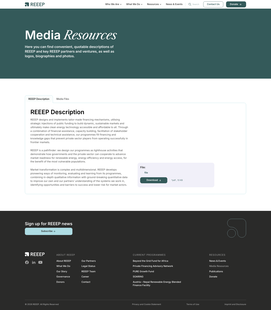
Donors (60, 282)
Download (154, 180)
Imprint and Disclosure (235, 304)
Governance (63, 276)
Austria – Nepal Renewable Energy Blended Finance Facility (157, 284)
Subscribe (48, 231)
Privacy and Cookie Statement (146, 304)
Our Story (61, 271)
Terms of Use (192, 304)
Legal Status (88, 266)
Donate (236, 4)
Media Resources (219, 266)
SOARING (138, 276)
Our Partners (88, 261)
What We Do (63, 266)
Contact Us (213, 4)
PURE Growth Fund (143, 271)
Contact (85, 282)
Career (85, 276)
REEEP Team (88, 271)
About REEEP (63, 261)
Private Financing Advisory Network (153, 266)
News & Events (174, 4)
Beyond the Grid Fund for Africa (150, 261)
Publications (216, 271)
